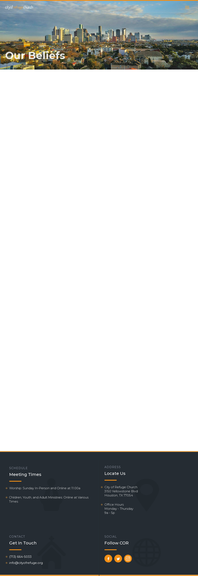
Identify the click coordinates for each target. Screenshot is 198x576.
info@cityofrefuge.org (26, 563)
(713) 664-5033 (20, 557)
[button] (187, 7)
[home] (19, 7)
